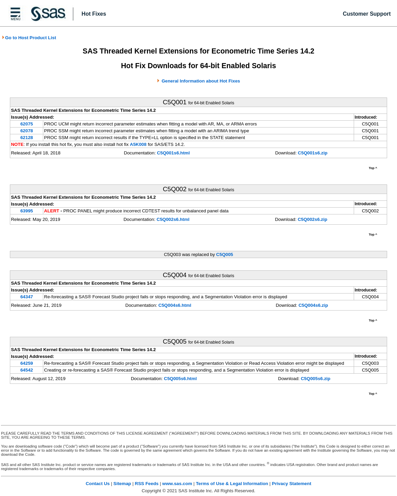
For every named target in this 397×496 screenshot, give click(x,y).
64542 (26, 370)
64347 (26, 296)
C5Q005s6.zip (316, 378)
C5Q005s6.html (180, 378)
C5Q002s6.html (173, 219)
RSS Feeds (147, 483)
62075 (26, 123)
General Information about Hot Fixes (201, 81)
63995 (26, 210)
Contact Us (98, 483)
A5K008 (138, 144)
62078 (26, 130)
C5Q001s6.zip (312, 152)
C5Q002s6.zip (312, 219)
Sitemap (122, 483)
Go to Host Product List (29, 37)
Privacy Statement (291, 483)
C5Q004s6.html (174, 305)
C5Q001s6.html (173, 152)
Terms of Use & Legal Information (232, 483)
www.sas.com (177, 483)
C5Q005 (224, 254)
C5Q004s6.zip (313, 305)
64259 (26, 363)
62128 (26, 137)
